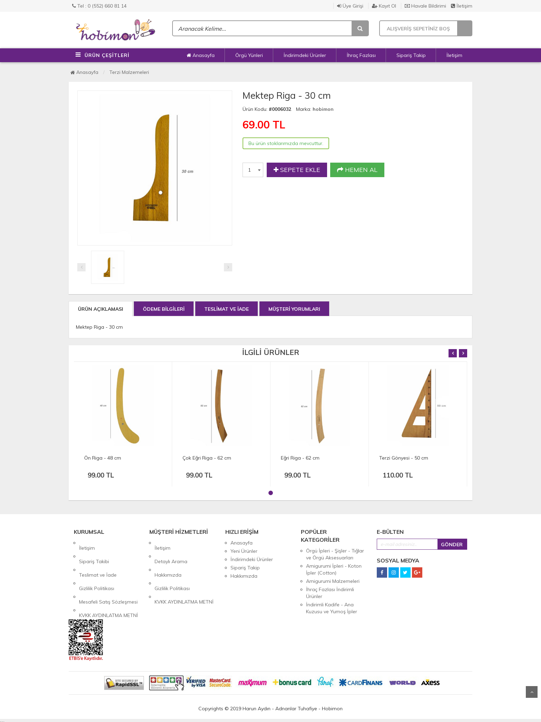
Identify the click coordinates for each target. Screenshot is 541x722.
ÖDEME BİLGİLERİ (164, 309)
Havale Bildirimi (425, 6)
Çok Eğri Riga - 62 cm (207, 458)
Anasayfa (201, 55)
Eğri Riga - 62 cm (300, 458)
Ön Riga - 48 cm (102, 458)
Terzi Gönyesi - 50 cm (403, 458)
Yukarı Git (532, 692)
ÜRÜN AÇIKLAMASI (100, 309)
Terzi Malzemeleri (129, 72)
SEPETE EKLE (297, 170)
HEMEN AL (357, 170)
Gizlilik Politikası (96, 568)
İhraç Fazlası (361, 55)
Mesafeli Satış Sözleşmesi (108, 576)
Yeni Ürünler (243, 551)
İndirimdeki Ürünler (305, 55)
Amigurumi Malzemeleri (333, 581)
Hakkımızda (168, 559)
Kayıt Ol (384, 6)
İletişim (461, 6)
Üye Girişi (350, 6)
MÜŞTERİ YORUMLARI (294, 309)
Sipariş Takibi (94, 551)
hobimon (323, 109)
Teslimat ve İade (98, 559)
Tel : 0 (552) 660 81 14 (99, 6)
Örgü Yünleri (249, 55)
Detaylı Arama (171, 551)
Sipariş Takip (411, 55)
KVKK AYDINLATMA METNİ (108, 584)
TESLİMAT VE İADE (226, 309)
